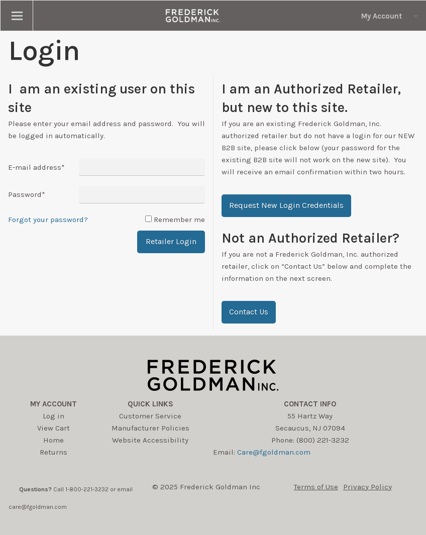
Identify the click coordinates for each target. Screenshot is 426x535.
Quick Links (150, 403)
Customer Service (150, 415)
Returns (53, 452)
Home (53, 440)
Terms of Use (316, 486)
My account (53, 403)
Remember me (179, 219)
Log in (53, 415)
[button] (286, 205)
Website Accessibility (150, 440)
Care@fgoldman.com (273, 452)
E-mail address (36, 167)
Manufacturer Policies (150, 428)
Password (26, 194)
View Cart (53, 428)
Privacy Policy (367, 486)
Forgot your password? (48, 219)
